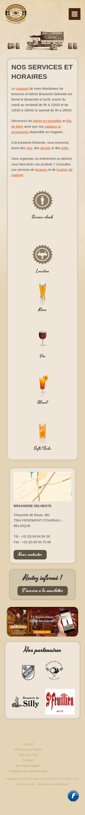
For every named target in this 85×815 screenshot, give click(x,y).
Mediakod (62, 784)
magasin (22, 88)
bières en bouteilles (47, 121)
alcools (45, 148)
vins (29, 148)
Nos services (28, 755)
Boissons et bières (28, 749)
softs (64, 148)
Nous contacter (30, 554)
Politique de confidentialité (28, 771)
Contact (28, 760)
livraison (41, 169)
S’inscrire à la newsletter (42, 590)
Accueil (28, 744)
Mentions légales (28, 766)
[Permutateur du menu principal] (74, 14)
